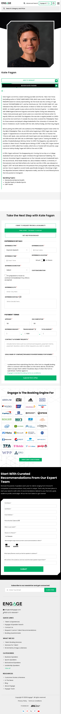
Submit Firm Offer (30, 378)
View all (7, 668)
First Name (8, 503)
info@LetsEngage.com (13, 610)
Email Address (9, 515)
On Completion (37, 319)
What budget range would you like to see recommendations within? (23, 540)
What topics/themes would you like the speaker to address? (20, 553)
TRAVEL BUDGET (29, 329)
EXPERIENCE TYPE (10, 246)
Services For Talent (11, 645)
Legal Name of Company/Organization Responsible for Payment (29, 354)
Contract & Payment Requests (16, 339)
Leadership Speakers (12, 665)
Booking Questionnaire (13, 633)
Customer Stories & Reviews (15, 677)
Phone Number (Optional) (12, 520)
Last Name (8, 509)
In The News (9, 680)
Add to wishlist (40, 80)
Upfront (8, 319)
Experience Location (39, 255)
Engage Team (10, 689)
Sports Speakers (10, 660)
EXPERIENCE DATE (37, 246)
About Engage (10, 686)
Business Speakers (11, 657)
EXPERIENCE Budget (11, 329)
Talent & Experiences (12, 622)
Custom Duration (38, 270)
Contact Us (9, 627)
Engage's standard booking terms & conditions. (24, 373)
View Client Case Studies (30, 460)
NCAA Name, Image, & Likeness (16, 648)
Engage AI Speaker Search (14, 624)
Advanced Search (31, 3)
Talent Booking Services (13, 642)
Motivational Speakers (13, 663)
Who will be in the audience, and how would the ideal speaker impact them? (25, 560)
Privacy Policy (22, 701)
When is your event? (10, 527)
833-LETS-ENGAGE (11, 612)
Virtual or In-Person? (10, 533)
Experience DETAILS (12, 297)
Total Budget (46, 329)
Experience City (10, 287)
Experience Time (10, 256)
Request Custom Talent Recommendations (20, 630)
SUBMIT (18, 569)
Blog (6, 683)
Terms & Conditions (35, 701)
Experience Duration (12, 266)
